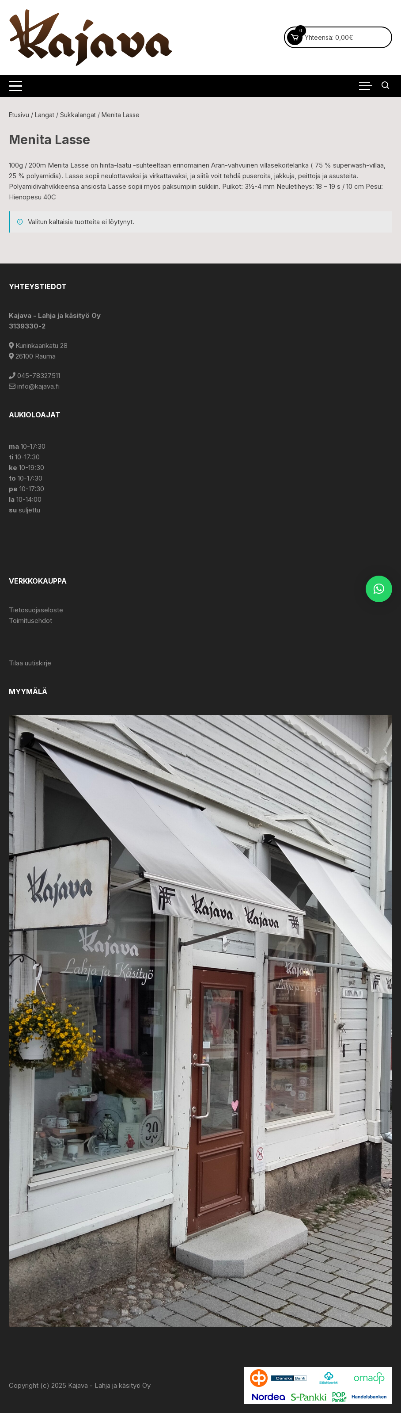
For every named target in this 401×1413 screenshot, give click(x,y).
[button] (379, 589)
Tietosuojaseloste (36, 610)
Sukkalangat (78, 114)
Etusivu (19, 114)
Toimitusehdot (30, 620)
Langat (44, 114)
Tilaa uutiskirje (30, 663)
